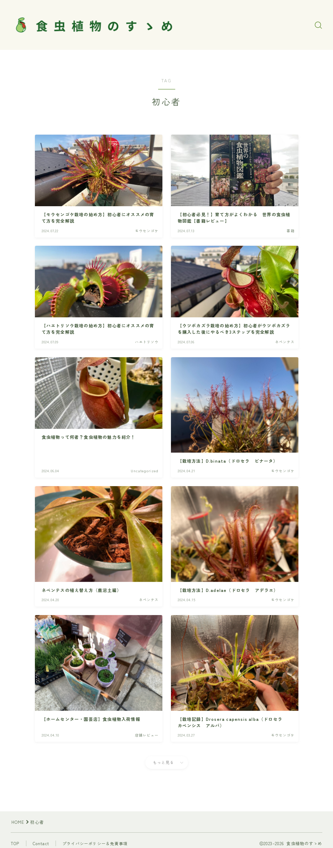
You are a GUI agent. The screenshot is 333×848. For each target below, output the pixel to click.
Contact (41, 843)
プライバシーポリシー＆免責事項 (95, 843)
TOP (15, 843)
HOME (18, 822)
